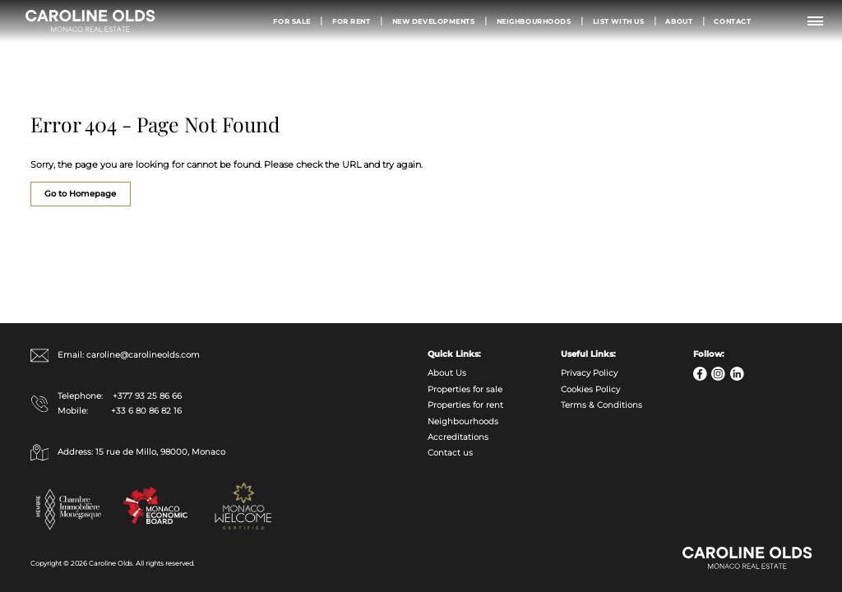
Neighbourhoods (534, 21)
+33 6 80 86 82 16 (146, 410)
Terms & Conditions (601, 405)
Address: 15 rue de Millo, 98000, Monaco (128, 452)
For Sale (292, 21)
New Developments (433, 21)
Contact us (450, 452)
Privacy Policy (589, 373)
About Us (447, 373)
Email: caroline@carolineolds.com (115, 355)
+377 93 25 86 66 (147, 396)
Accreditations (458, 437)
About (678, 21)
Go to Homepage (80, 193)
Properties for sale (465, 389)
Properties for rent (465, 405)
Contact (732, 21)
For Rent (351, 21)
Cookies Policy (590, 389)
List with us (619, 21)
